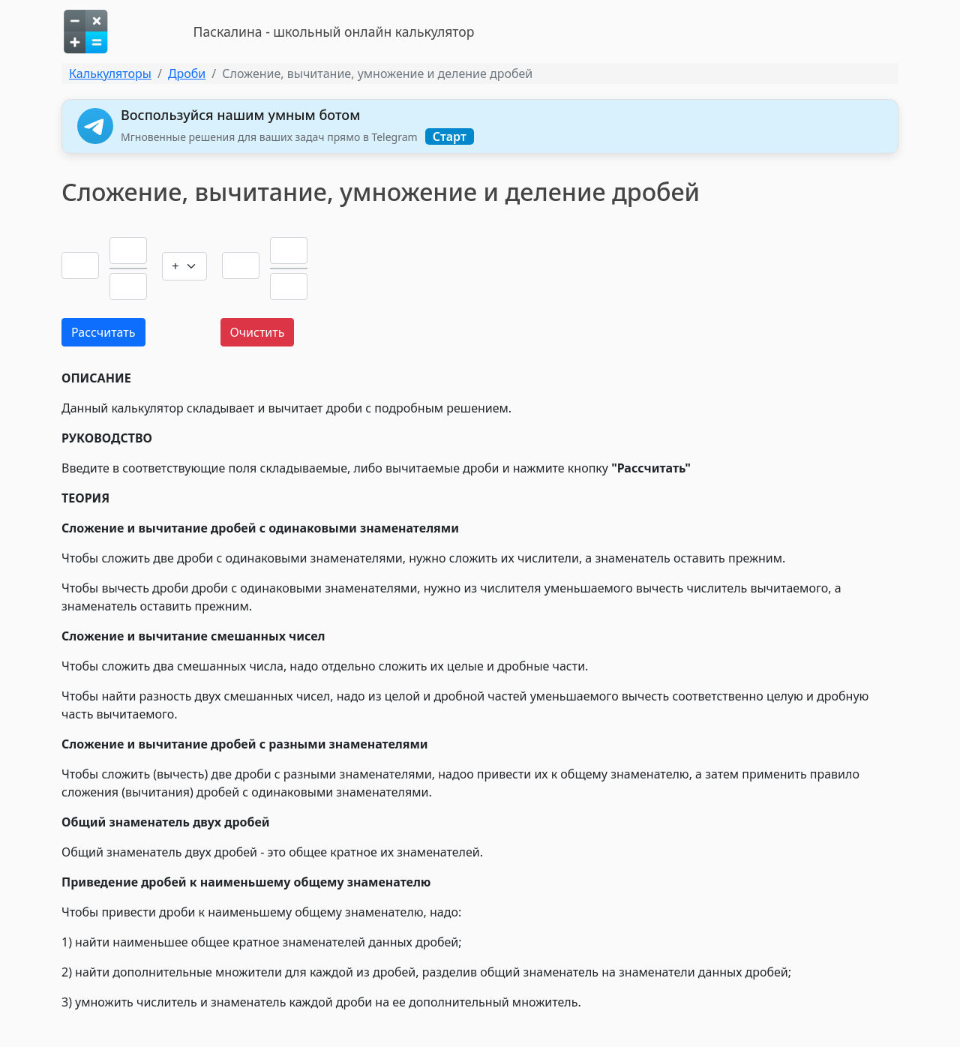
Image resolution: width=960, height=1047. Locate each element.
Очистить (257, 332)
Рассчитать (103, 332)
